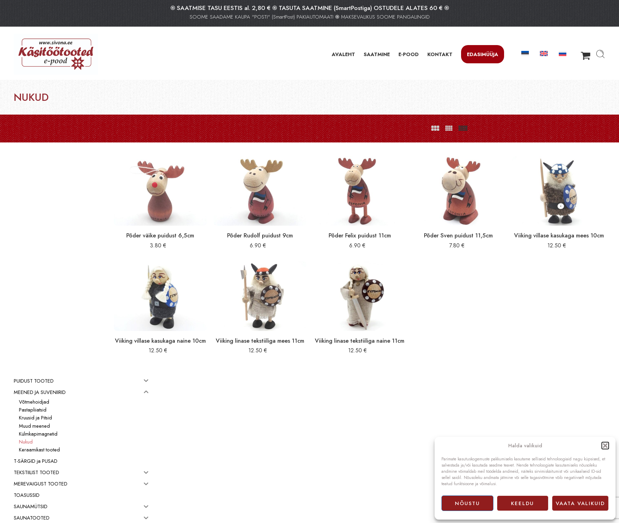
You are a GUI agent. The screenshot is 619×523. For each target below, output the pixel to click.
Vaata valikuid (580, 503)
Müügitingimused (330, 463)
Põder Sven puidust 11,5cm (475, 227)
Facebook (323, 479)
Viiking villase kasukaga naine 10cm (208, 336)
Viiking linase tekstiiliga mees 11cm (297, 336)
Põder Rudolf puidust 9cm (297, 227)
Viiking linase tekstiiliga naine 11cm (386, 336)
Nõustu (467, 503)
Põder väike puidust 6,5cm (208, 227)
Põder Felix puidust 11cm (386, 227)
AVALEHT (343, 54)
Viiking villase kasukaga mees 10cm (564, 231)
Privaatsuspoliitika (330, 471)
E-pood (320, 455)
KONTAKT (439, 54)
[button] (605, 445)
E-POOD (408, 54)
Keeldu (522, 503)
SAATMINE (377, 54)
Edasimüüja (482, 54)
